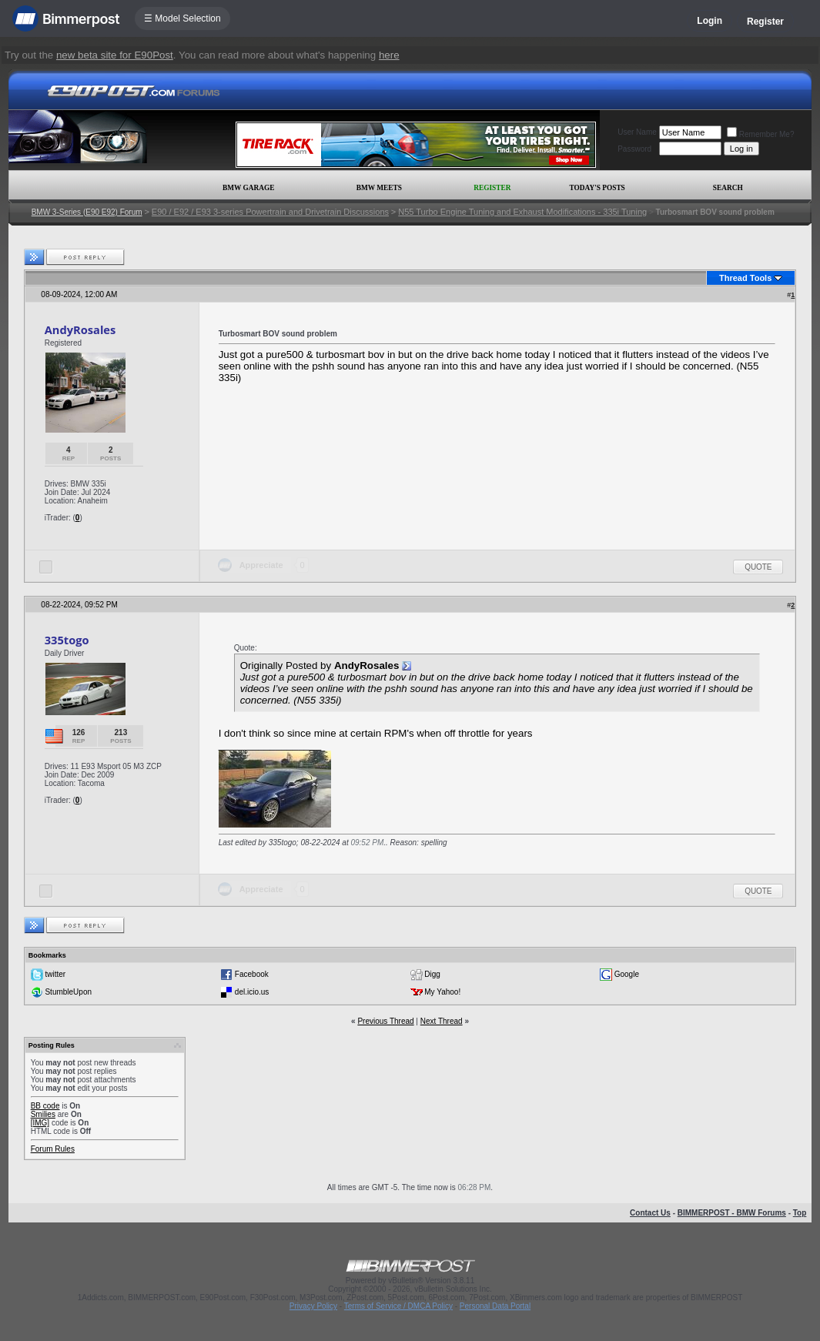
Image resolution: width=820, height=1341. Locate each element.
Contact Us (650, 1213)
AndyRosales (80, 329)
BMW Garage (248, 188)
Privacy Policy (313, 1306)
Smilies (43, 1114)
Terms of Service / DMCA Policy (398, 1306)
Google (626, 974)
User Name (637, 132)
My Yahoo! (442, 992)
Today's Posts (596, 188)
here (389, 55)
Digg (432, 974)
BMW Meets (379, 188)
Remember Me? (761, 134)
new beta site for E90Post (114, 55)
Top (800, 1213)
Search (728, 188)
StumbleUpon (68, 992)
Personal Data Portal (495, 1306)
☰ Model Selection (182, 18)
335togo (67, 639)
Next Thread (441, 1021)
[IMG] (40, 1123)
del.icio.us (252, 992)
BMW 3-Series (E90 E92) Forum (87, 212)
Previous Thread (385, 1021)
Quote (758, 567)
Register (765, 21)
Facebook (252, 974)
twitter (55, 974)
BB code (45, 1106)
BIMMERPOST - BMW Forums (732, 1213)
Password (634, 149)
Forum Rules (53, 1149)
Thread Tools (745, 278)
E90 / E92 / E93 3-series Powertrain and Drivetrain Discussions (270, 211)
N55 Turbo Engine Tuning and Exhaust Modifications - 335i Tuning (522, 211)
